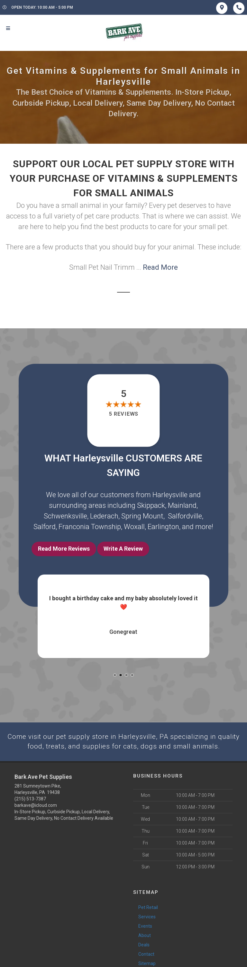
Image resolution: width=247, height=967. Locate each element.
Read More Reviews (64, 548)
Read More (160, 267)
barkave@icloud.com (35, 803)
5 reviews (123, 414)
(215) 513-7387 (30, 797)
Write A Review (123, 548)
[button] (114, 672)
